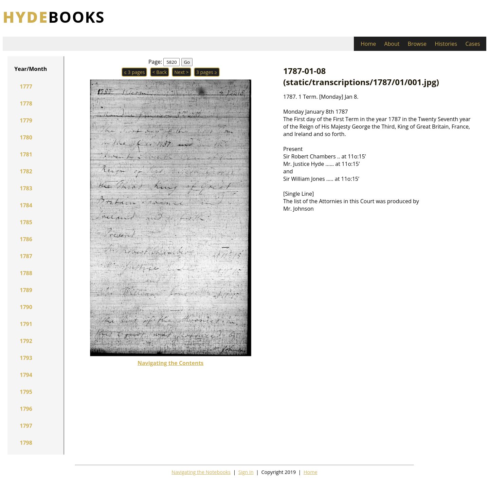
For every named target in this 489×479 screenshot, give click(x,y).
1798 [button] (26, 442)
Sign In (246, 472)
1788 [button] (26, 273)
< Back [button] (159, 72)
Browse (417, 43)
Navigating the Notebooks (201, 472)
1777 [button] (26, 86)
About (391, 43)
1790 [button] (26, 307)
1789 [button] (26, 290)
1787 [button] (26, 256)
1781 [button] (26, 154)
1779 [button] (26, 120)
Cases (472, 43)
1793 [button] (26, 358)
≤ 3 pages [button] (134, 72)
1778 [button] (26, 103)
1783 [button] (26, 188)
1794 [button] (26, 375)
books (54, 16)
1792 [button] (26, 341)
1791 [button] (26, 324)
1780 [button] (26, 137)
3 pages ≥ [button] (206, 72)
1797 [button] (26, 425)
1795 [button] (26, 392)
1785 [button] (26, 222)
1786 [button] (26, 239)
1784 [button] (26, 205)
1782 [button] (26, 171)
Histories (446, 43)
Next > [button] (181, 72)
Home (368, 43)
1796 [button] (26, 409)
